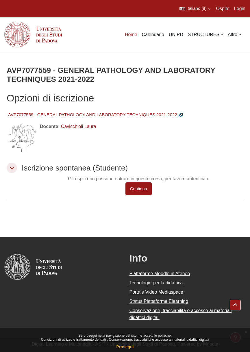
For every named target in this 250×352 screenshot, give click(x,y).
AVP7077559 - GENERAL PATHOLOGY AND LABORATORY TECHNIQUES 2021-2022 (92, 114)
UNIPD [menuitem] (176, 34)
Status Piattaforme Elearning (158, 301)
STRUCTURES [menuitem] (203, 34)
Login (239, 8)
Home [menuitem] (131, 34)
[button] (195, 8)
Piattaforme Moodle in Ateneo (159, 273)
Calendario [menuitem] (153, 34)
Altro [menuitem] (232, 34)
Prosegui (125, 346)
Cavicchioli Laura (78, 126)
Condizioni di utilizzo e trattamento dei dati (74, 340)
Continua (138, 188)
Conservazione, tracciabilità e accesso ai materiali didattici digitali (159, 340)
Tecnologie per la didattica (156, 282)
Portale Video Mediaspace (156, 292)
